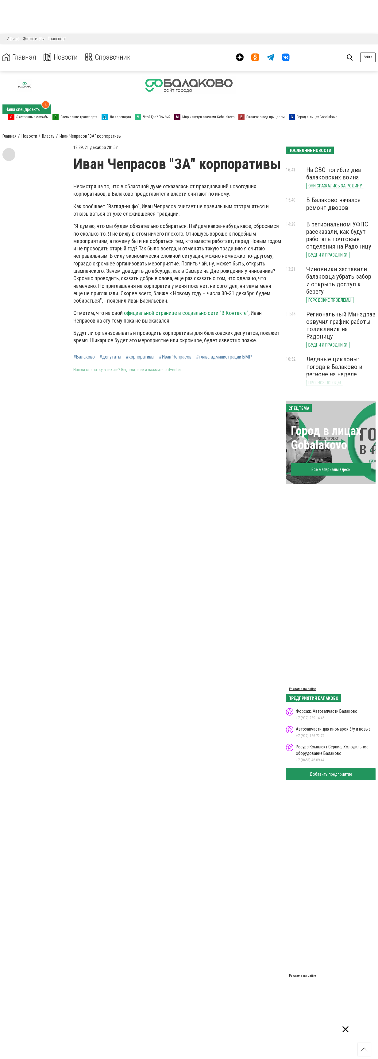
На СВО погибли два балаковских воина (333, 173)
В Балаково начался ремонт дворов (333, 203)
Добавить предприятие (331, 774)
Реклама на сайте (302, 689)
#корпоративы (140, 357)
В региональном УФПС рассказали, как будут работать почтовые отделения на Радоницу (338, 235)
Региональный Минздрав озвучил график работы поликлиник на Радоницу (341, 325)
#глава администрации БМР (224, 357)
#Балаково (84, 357)
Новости (61, 57)
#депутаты (110, 357)
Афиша (13, 38)
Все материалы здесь (330, 469)
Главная (19, 57)
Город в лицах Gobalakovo (326, 438)
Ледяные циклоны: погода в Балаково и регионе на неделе (334, 366)
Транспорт (57, 38)
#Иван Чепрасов (175, 357)
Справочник (108, 57)
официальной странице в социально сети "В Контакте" (186, 313)
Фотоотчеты (33, 38)
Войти (368, 57)
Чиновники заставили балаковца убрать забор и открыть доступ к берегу (338, 280)
